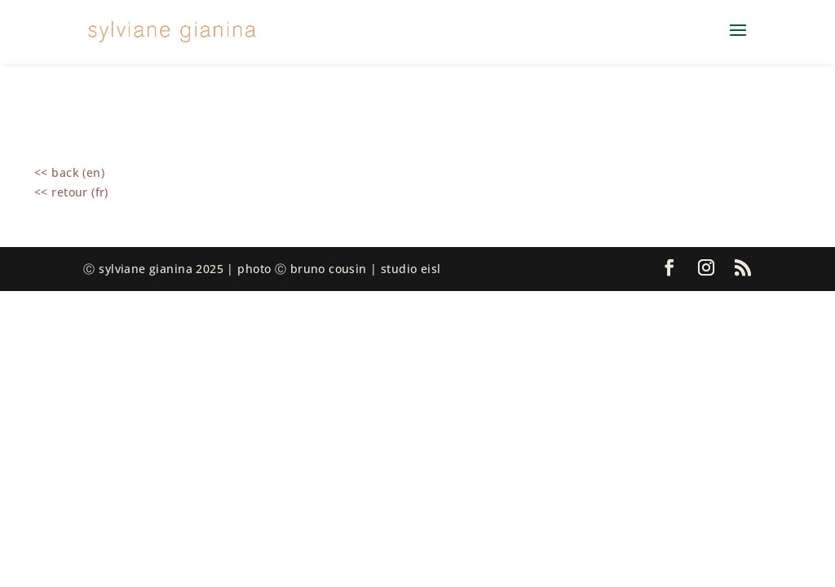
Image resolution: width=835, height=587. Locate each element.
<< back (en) (69, 172)
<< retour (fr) (71, 192)
